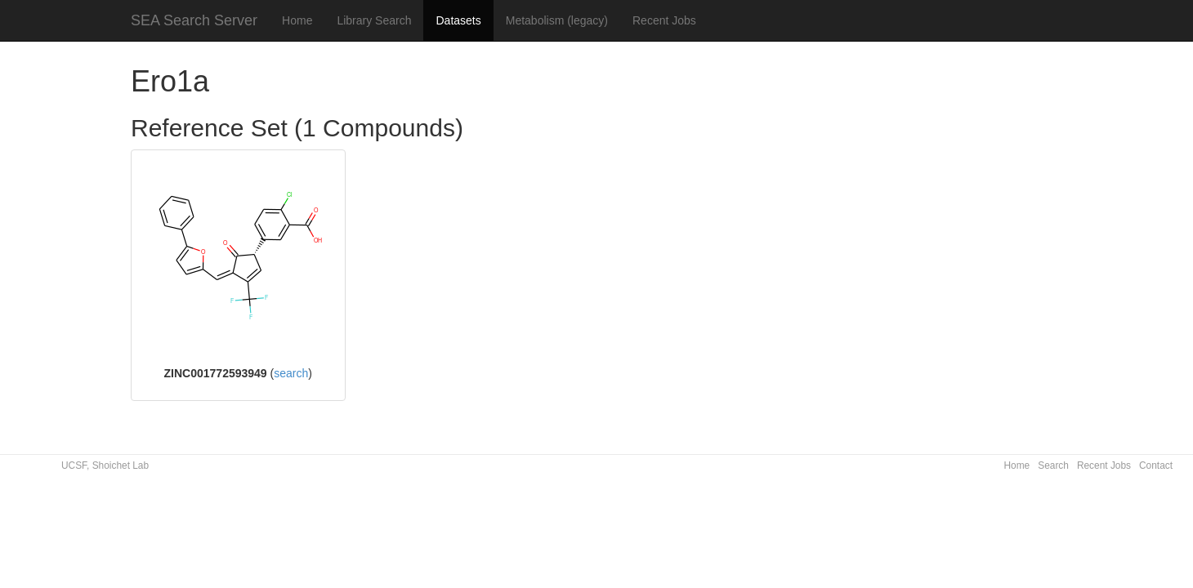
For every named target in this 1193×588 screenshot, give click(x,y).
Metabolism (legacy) (557, 20)
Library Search (374, 20)
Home (297, 20)
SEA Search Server (194, 20)
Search (1053, 465)
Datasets (458, 20)
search (291, 373)
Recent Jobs (664, 20)
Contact (1156, 465)
